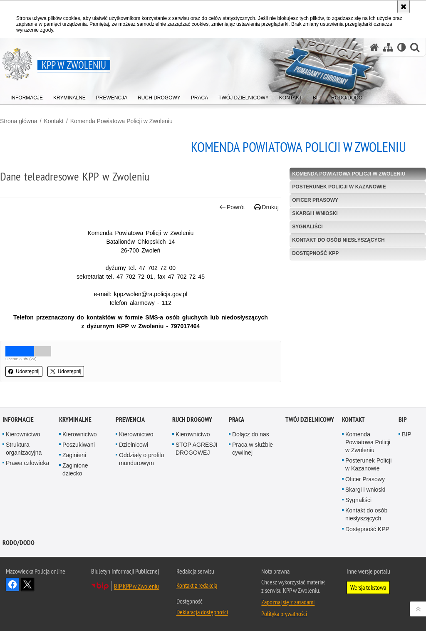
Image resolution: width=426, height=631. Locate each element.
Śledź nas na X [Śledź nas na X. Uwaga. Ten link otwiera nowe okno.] (27, 594)
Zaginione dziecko (75, 480)
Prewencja (130, 430)
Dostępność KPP (315, 253)
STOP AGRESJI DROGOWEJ (197, 459)
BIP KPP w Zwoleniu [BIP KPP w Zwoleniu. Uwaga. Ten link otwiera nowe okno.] (136, 596)
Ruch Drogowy (192, 430)
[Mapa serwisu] (388, 47)
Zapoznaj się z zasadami (288, 612)
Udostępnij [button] (24, 371)
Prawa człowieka (27, 473)
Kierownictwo (23, 444)
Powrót (232, 207)
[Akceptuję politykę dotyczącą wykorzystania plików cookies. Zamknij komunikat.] (403, 6)
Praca (236, 430)
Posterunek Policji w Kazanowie (339, 187)
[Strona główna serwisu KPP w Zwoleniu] (374, 47)
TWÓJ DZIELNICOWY (309, 430)
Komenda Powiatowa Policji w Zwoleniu (121, 121)
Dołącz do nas (250, 444)
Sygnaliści (307, 227)
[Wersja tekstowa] (401, 47)
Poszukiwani (78, 455)
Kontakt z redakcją (196, 595)
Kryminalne (75, 430)
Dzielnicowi (133, 455)
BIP (403, 430)
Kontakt (53, 121)
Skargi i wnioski (314, 213)
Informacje (18, 430)
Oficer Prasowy (315, 200)
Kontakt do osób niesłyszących (338, 240)
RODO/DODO (18, 553)
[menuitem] (26, 96)
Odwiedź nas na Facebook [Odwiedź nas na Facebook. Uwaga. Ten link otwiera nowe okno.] (12, 594)
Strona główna (18, 121)
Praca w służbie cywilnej (252, 459)
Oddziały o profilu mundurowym (141, 470)
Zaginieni (74, 466)
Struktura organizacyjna (24, 459)
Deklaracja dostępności (202, 622)
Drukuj (266, 207)
